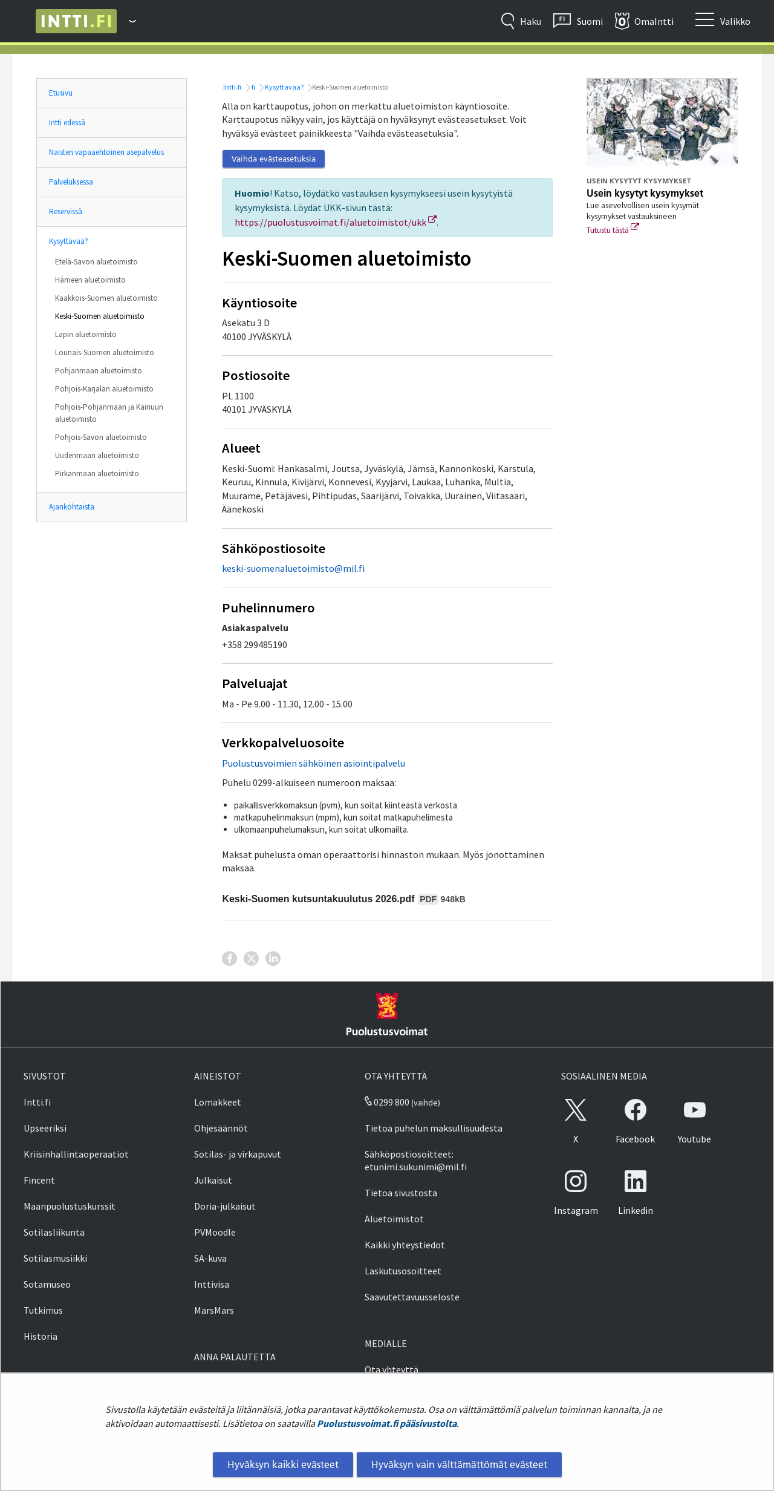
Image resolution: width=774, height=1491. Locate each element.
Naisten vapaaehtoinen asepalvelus (106, 152)
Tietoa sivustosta (401, 1193)
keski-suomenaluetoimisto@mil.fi (293, 568)
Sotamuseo (47, 1284)
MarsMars (214, 1310)
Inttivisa (211, 1284)
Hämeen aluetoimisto (90, 280)
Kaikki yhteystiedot (405, 1245)
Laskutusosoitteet (403, 1271)
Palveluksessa (71, 182)
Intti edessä (67, 122)
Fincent (39, 1180)
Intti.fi (231, 86)
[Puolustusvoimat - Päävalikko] (126, 21)
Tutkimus (43, 1310)
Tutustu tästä (613, 229)
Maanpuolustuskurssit (69, 1206)
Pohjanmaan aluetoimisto (98, 370)
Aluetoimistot (394, 1219)
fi (252, 86)
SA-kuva (210, 1258)
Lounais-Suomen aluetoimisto (104, 352)
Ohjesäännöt (221, 1128)
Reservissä (65, 211)
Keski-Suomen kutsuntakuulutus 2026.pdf (343, 899)
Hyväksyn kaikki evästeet (283, 1464)
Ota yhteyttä (391, 1369)
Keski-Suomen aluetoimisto (100, 316)
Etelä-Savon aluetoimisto (96, 262)
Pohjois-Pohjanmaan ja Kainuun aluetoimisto (109, 413)
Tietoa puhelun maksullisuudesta (433, 1128)
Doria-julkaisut (225, 1206)
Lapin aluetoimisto (86, 334)
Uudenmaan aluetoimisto (97, 455)
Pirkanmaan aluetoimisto (97, 473)
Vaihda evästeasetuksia (274, 158)
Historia (40, 1336)
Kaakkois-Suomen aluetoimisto (106, 298)
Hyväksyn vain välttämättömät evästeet (459, 1464)
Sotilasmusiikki (55, 1258)
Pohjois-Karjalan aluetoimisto (104, 389)
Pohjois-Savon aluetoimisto (101, 437)
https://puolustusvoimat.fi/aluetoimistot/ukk (336, 222)
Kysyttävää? (68, 241)
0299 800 (387, 1102)
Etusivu (61, 93)
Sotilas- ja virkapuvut (237, 1154)
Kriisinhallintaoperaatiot (76, 1154)
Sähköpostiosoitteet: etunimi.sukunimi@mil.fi (416, 1160)
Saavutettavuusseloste (412, 1297)
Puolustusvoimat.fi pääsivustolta (387, 1423)
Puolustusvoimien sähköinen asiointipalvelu (313, 763)
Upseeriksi (45, 1128)
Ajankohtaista (71, 507)
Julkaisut (213, 1180)
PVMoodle (215, 1232)
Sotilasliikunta (54, 1232)
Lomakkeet (217, 1102)
